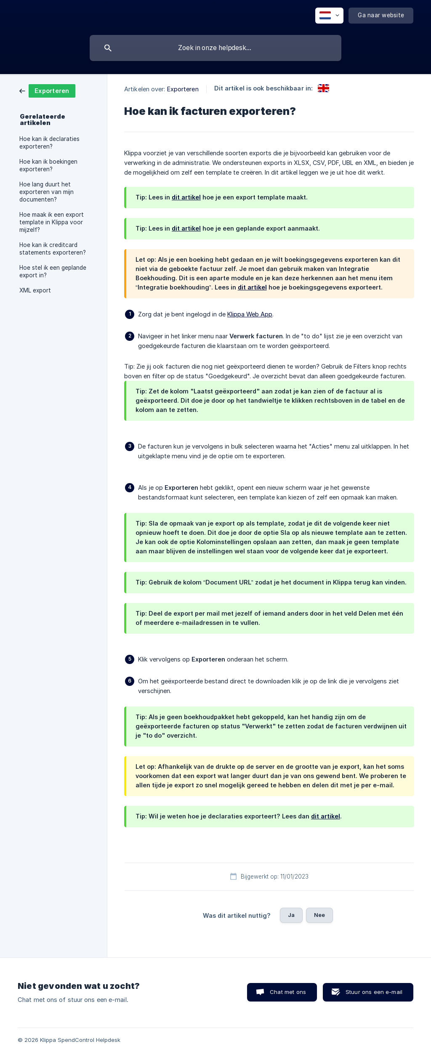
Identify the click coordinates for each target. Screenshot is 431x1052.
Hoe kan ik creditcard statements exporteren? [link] (52, 249)
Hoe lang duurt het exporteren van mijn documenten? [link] (46, 192)
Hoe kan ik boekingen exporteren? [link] (48, 165)
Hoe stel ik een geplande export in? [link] (52, 271)
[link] (47, 90)
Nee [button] (319, 914)
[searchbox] (215, 48)
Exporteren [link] (183, 89)
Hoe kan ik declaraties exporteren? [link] (49, 142)
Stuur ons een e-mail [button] (374, 991)
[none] (329, 16)
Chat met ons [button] (288, 991)
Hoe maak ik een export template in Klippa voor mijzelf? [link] (51, 222)
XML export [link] (35, 290)
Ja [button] (291, 914)
